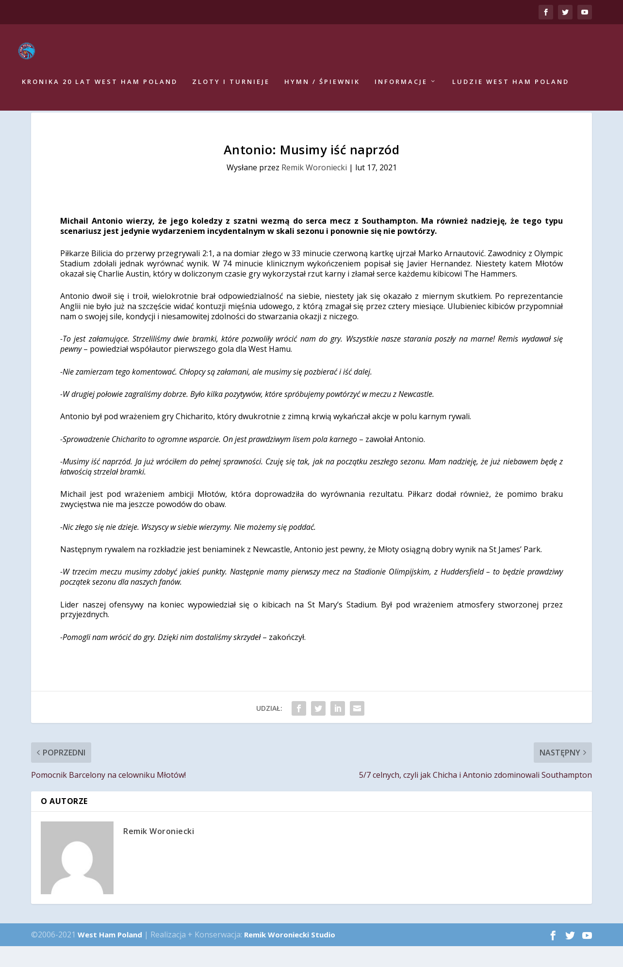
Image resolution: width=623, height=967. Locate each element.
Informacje (401, 85)
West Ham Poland (110, 955)
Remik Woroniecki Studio (289, 955)
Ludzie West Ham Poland (510, 85)
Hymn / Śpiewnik (322, 85)
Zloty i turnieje (231, 85)
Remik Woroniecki (314, 188)
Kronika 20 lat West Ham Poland (100, 85)
